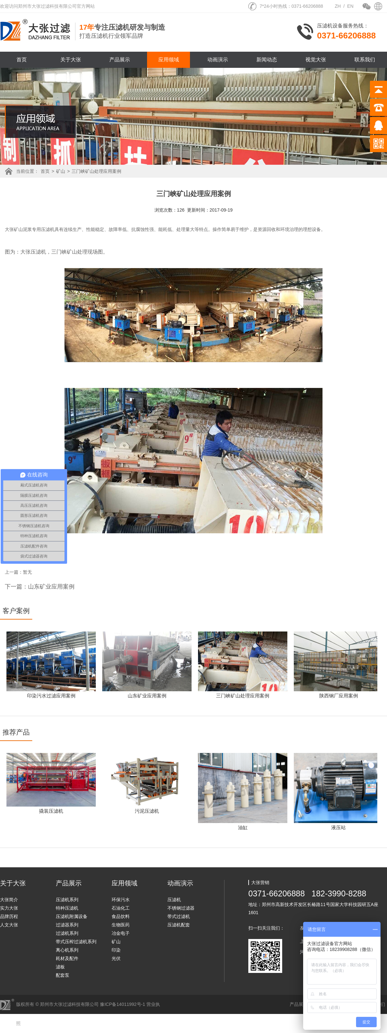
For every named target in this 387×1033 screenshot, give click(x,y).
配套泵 (62, 975)
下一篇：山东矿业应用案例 (39, 586)
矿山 (60, 171)
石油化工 (121, 908)
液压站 (338, 827)
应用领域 (168, 59)
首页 (21, 59)
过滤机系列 (67, 933)
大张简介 (9, 899)
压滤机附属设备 (71, 916)
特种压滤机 (67, 908)
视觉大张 (315, 59)
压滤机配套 (178, 924)
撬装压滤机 (51, 811)
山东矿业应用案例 (147, 695)
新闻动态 (266, 59)
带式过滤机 (178, 916)
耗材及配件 (67, 958)
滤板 (60, 966)
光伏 (116, 958)
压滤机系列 (67, 899)
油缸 (243, 827)
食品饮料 (121, 916)
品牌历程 (9, 916)
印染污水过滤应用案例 (51, 695)
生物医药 (121, 924)
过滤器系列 (67, 924)
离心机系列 (67, 950)
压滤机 (174, 899)
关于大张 (70, 59)
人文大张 (9, 924)
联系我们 (364, 59)
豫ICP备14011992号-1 (122, 1004)
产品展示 (119, 59)
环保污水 (121, 899)
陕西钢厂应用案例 (338, 695)
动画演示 (217, 59)
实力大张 (9, 908)
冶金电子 (121, 933)
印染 (116, 950)
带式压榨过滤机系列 (76, 941)
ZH (338, 6)
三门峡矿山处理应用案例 (96, 171)
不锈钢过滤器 (180, 908)
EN (350, 6)
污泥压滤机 (147, 811)
